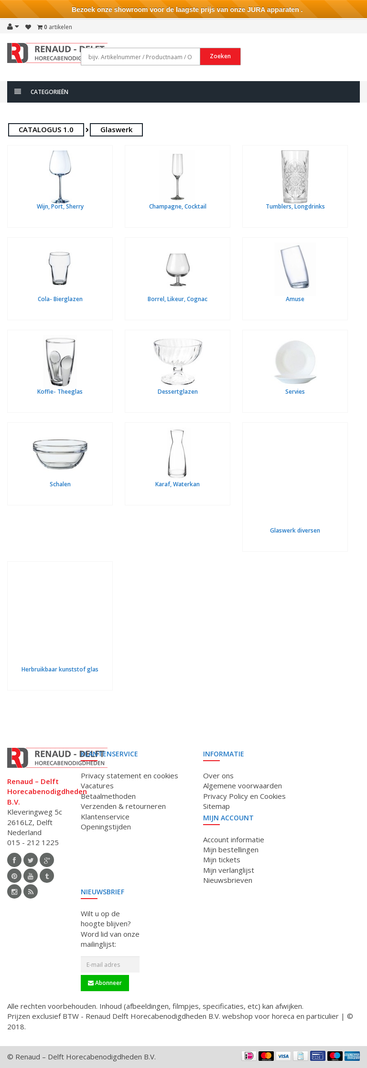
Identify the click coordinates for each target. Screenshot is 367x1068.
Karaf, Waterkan (177, 484)
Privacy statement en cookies (129, 775)
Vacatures (97, 785)
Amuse (295, 299)
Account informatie (233, 839)
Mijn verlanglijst (228, 870)
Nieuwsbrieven (227, 880)
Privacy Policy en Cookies (244, 796)
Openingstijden (106, 826)
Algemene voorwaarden (242, 785)
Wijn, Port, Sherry (60, 206)
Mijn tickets (221, 859)
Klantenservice (105, 816)
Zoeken (220, 56)
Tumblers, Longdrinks (295, 206)
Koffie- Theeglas (60, 391)
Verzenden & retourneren (123, 806)
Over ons (218, 775)
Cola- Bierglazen (60, 299)
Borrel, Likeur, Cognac (177, 299)
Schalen (60, 484)
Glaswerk (116, 129)
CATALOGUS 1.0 (46, 129)
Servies (295, 391)
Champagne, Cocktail (177, 206)
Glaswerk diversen (295, 530)
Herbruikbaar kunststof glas (60, 669)
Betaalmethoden (108, 796)
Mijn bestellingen (231, 849)
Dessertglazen (178, 391)
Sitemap (216, 806)
